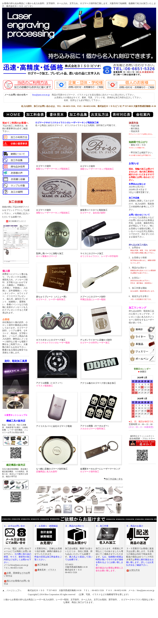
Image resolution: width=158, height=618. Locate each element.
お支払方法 (133, 570)
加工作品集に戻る (113, 479)
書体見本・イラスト (45, 570)
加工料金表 (41, 565)
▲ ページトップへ (11, 590)
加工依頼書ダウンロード (16, 221)
